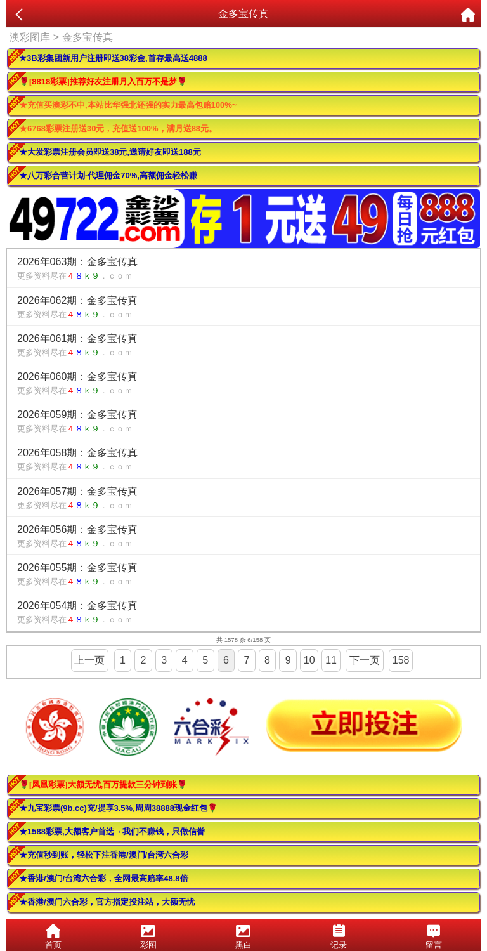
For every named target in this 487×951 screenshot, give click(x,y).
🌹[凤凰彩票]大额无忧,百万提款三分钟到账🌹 (103, 784)
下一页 (364, 660)
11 (331, 660)
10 (309, 660)
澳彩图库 (30, 37)
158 (401, 660)
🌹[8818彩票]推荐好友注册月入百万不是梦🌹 (103, 81)
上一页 (89, 660)
